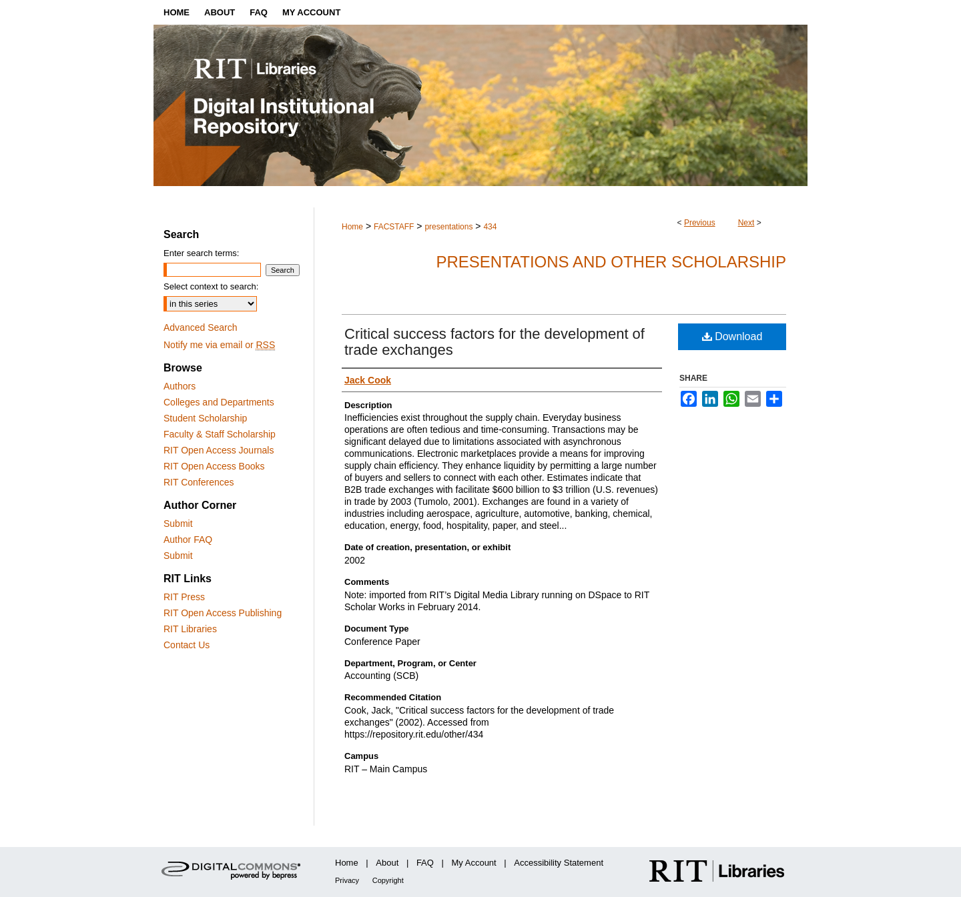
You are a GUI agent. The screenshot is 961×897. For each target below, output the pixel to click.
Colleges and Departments (219, 402)
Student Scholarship (205, 418)
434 (490, 226)
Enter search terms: (201, 253)
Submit (178, 523)
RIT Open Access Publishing (223, 613)
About (387, 863)
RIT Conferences (199, 482)
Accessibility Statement (558, 863)
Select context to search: (211, 286)
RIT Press (184, 597)
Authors (180, 386)
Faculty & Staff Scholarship (220, 434)
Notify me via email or (219, 344)
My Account (474, 863)
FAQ (425, 863)
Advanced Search (201, 327)
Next (746, 222)
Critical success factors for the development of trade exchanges (494, 341)
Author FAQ (188, 539)
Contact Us (187, 645)
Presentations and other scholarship (611, 262)
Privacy (347, 880)
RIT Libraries (190, 629)
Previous (699, 222)
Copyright (388, 880)
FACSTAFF (394, 226)
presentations (448, 226)
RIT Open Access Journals (219, 450)
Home (352, 226)
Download (732, 336)
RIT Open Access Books (214, 466)
